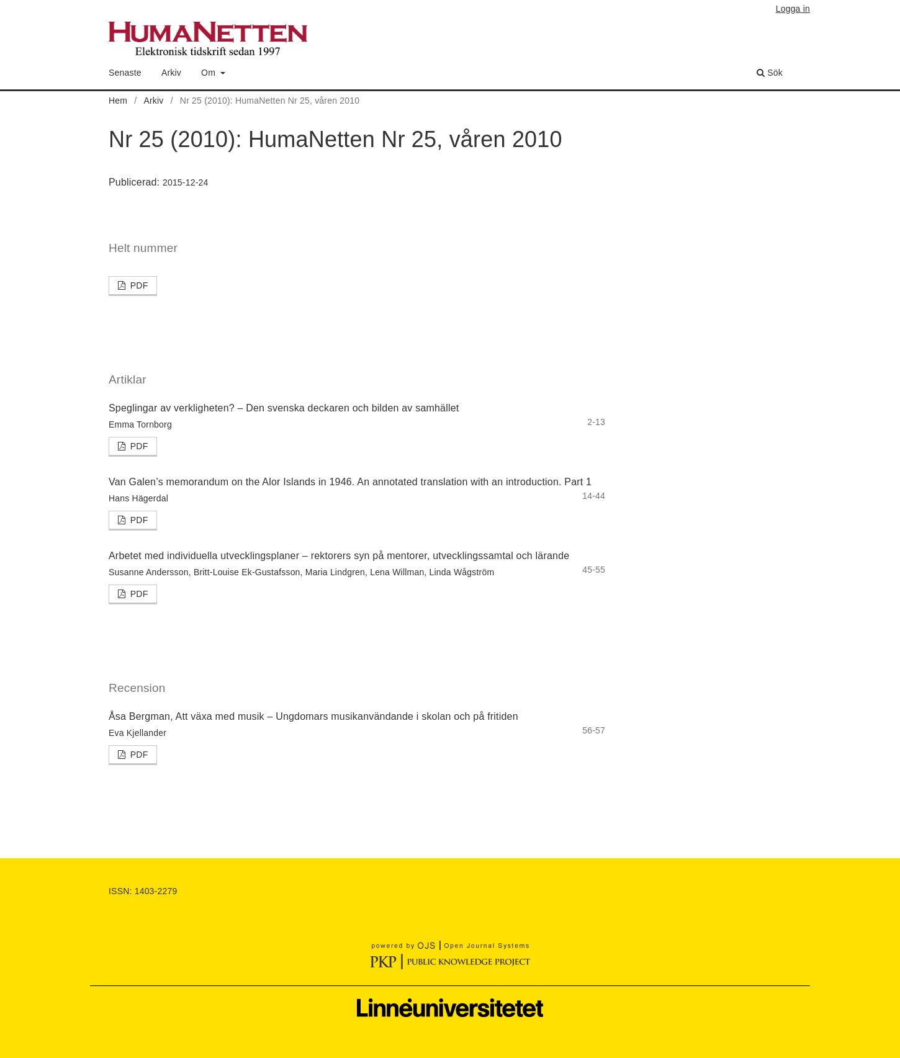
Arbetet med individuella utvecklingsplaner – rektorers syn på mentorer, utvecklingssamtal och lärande (339, 555)
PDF (138, 285)
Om (209, 73)
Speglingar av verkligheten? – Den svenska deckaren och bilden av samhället (284, 408)
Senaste (125, 73)
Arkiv (171, 73)
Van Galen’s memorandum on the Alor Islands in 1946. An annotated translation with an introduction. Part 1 (350, 482)
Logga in (793, 9)
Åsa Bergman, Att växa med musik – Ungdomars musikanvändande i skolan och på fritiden (313, 716)
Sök (770, 73)
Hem (118, 100)
